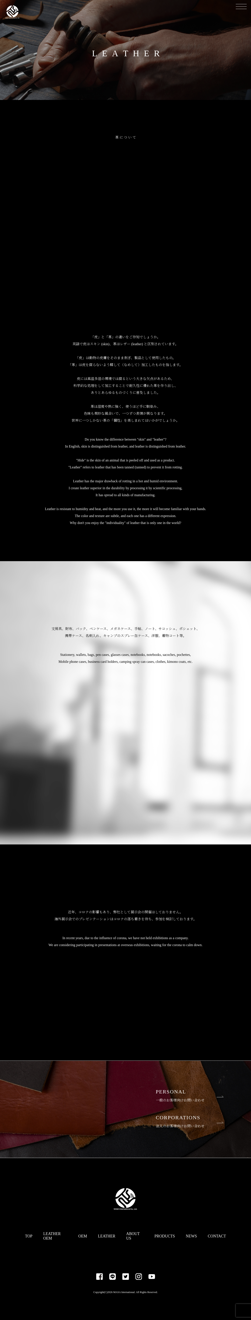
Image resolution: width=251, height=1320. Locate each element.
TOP (28, 1236)
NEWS (191, 1236)
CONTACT (217, 1236)
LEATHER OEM (52, 1236)
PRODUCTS (164, 1236)
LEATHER (106, 1236)
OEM (82, 1236)
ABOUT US (133, 1236)
